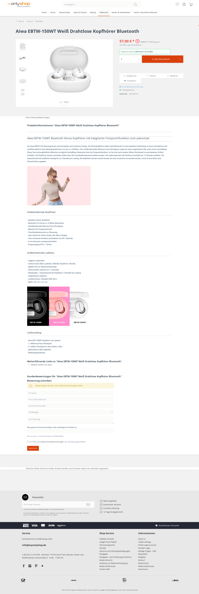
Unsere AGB (105, 569)
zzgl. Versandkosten (134, 45)
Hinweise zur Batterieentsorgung (114, 563)
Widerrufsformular (107, 566)
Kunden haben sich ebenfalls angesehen (91, 468)
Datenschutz (143, 563)
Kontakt (103, 548)
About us (142, 539)
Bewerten (172, 76)
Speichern (33, 448)
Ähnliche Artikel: (33, 468)
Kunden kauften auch (64, 468)
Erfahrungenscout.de (147, 545)
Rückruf (141, 560)
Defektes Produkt (107, 539)
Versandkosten (95, 590)
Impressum (143, 569)
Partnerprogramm (107, 545)
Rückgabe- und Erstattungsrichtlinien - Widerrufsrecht (116, 558)
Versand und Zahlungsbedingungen (115, 551)
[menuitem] (101, 4)
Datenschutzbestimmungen (52, 442)
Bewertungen (44, 117)
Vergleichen (130, 76)
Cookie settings (144, 542)
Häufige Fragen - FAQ (147, 551)
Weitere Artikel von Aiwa (39, 364)
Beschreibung (32, 117)
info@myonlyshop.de (34, 545)
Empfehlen (130, 81)
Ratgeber (142, 557)
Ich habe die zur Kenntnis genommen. (57, 442)
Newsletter (142, 554)
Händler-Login (144, 548)
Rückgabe (104, 554)
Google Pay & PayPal (108, 542)
